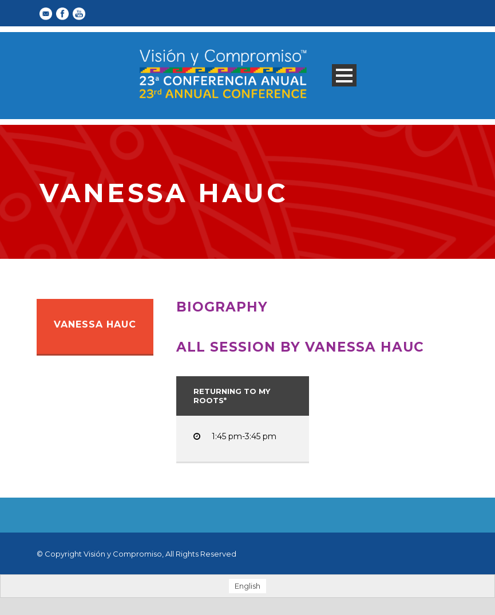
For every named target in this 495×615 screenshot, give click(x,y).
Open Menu (344, 75)
